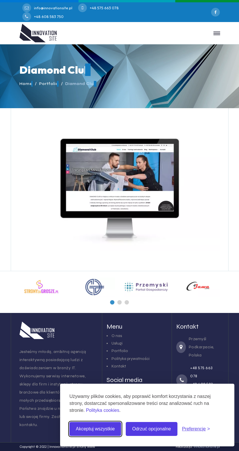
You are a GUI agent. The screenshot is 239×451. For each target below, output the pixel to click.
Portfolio (120, 350)
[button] (112, 302)
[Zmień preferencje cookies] (196, 429)
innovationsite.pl (207, 447)
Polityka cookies (102, 410)
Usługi (117, 343)
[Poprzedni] (112, 302)
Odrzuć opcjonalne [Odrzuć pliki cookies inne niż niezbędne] (151, 428)
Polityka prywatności (131, 358)
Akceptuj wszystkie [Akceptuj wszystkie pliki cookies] (95, 428)
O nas (117, 335)
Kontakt (119, 366)
